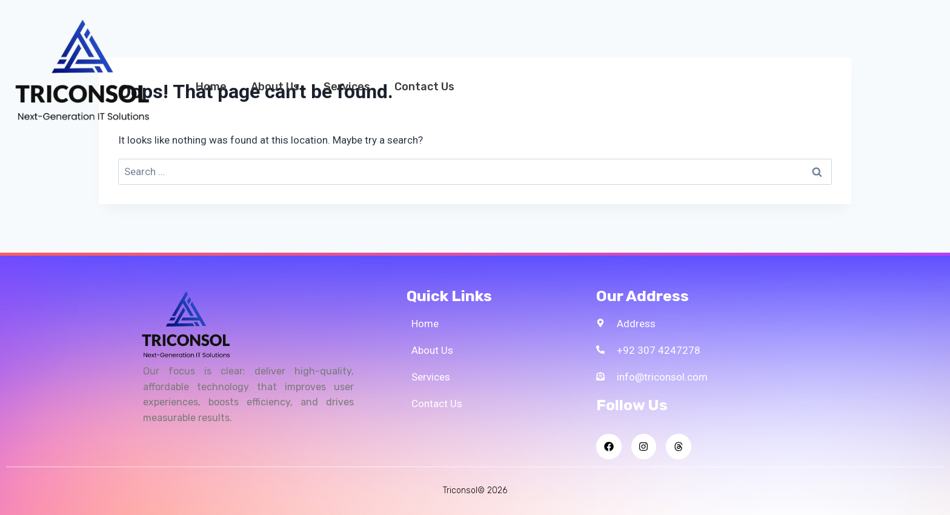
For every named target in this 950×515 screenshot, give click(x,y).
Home (211, 86)
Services (347, 86)
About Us (275, 86)
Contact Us (424, 86)
